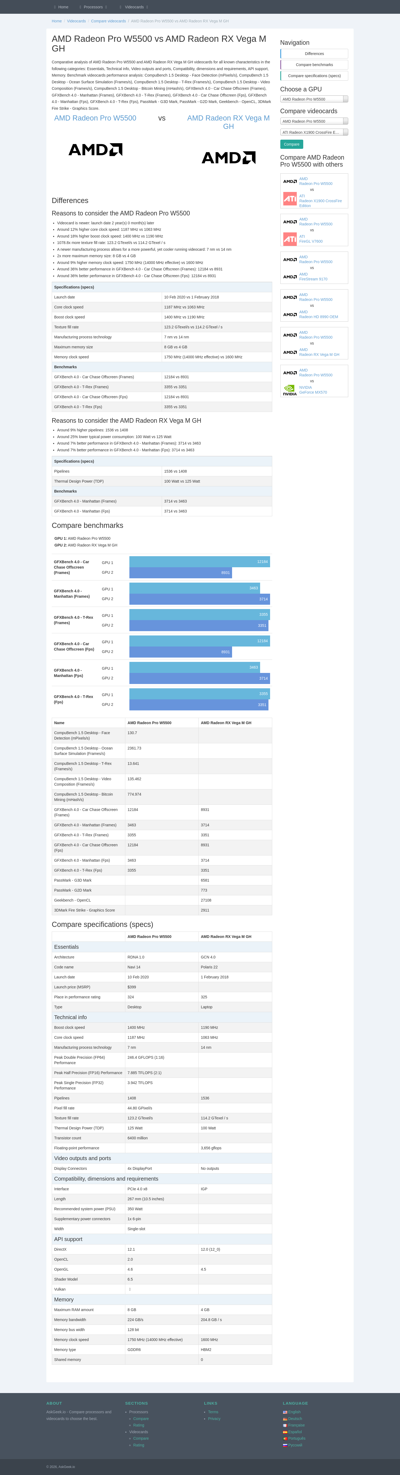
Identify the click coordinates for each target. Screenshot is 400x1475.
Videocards (134, 7)
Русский (295, 1445)
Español (295, 1432)
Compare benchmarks (314, 65)
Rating (138, 1425)
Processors (93, 7)
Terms (213, 1412)
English (294, 1412)
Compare (292, 144)
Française (296, 1425)
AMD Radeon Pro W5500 (95, 118)
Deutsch (295, 1418)
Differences (314, 53)
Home (60, 7)
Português (296, 1438)
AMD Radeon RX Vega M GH (228, 122)
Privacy (214, 1418)
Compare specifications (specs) (314, 76)
